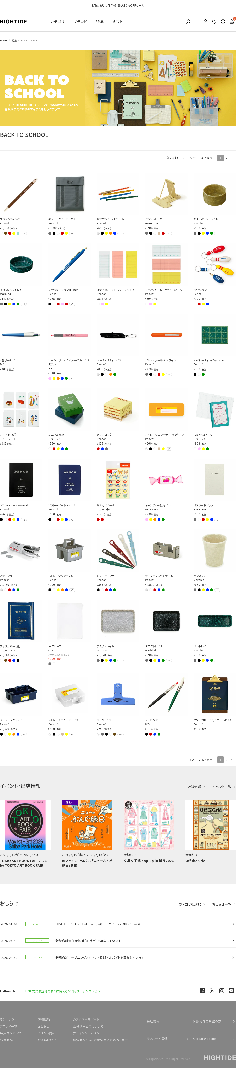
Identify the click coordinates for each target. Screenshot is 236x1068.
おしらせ (43, 1026)
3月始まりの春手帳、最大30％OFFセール (118, 5)
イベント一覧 (221, 786)
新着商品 (6, 1040)
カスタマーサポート (86, 1019)
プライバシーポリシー (87, 1033)
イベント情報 (46, 1033)
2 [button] (227, 158)
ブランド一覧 (8, 1026)
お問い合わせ (46, 1040)
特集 (100, 21)
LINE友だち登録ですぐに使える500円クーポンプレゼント (64, 991)
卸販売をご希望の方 (207, 1021)
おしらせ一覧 (221, 904)
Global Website (204, 1038)
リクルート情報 (157, 1038)
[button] (233, 158)
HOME (3, 40)
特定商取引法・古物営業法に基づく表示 (100, 1040)
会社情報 (153, 1021)
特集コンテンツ (10, 1033)
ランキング (7, 1019)
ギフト (118, 21)
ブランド (80, 21)
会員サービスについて (88, 1026)
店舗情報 (194, 786)
